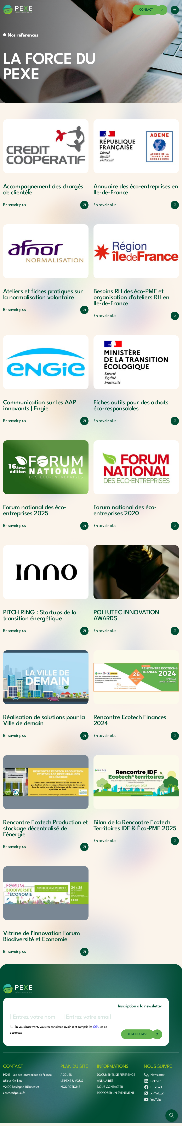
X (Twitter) (154, 1093)
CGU (96, 1027)
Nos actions (70, 1087)
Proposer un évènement (115, 1093)
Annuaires (105, 1081)
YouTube (152, 1099)
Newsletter (154, 1074)
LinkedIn (152, 1080)
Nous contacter (110, 1087)
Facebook (153, 1087)
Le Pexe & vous (72, 1081)
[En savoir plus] (46, 205)
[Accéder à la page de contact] (149, 10)
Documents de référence (116, 1075)
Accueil (66, 1075)
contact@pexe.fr (14, 1093)
